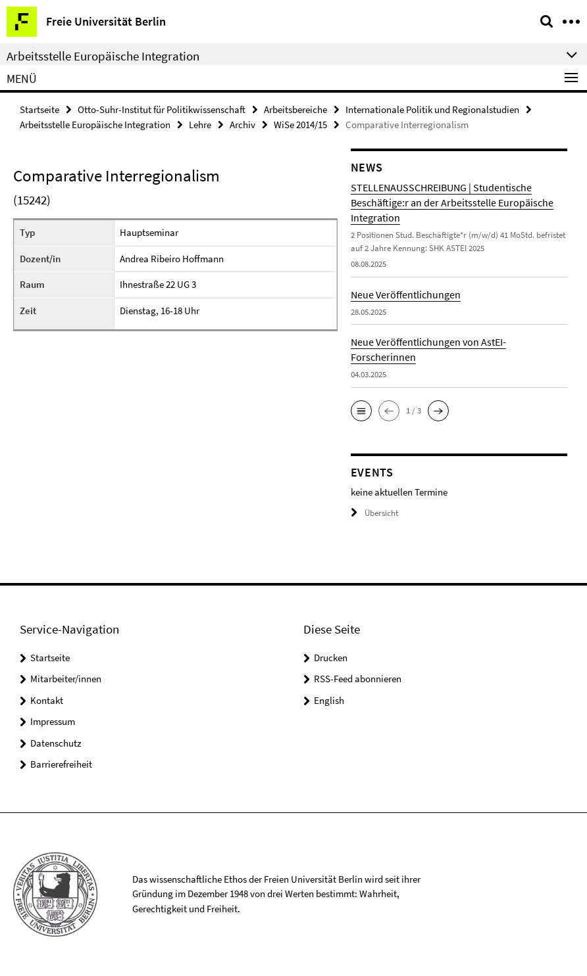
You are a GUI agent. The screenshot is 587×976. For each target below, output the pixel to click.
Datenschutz (55, 743)
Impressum (52, 721)
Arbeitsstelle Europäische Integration (95, 124)
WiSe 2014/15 (300, 124)
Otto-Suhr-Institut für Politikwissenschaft (161, 109)
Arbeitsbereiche (295, 109)
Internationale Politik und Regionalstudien (432, 109)
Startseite (39, 109)
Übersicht (374, 513)
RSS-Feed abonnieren (357, 678)
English (329, 700)
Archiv (242, 124)
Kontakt (46, 700)
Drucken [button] (330, 657)
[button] (361, 411)
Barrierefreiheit (61, 764)
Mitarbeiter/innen (65, 678)
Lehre (200, 124)
